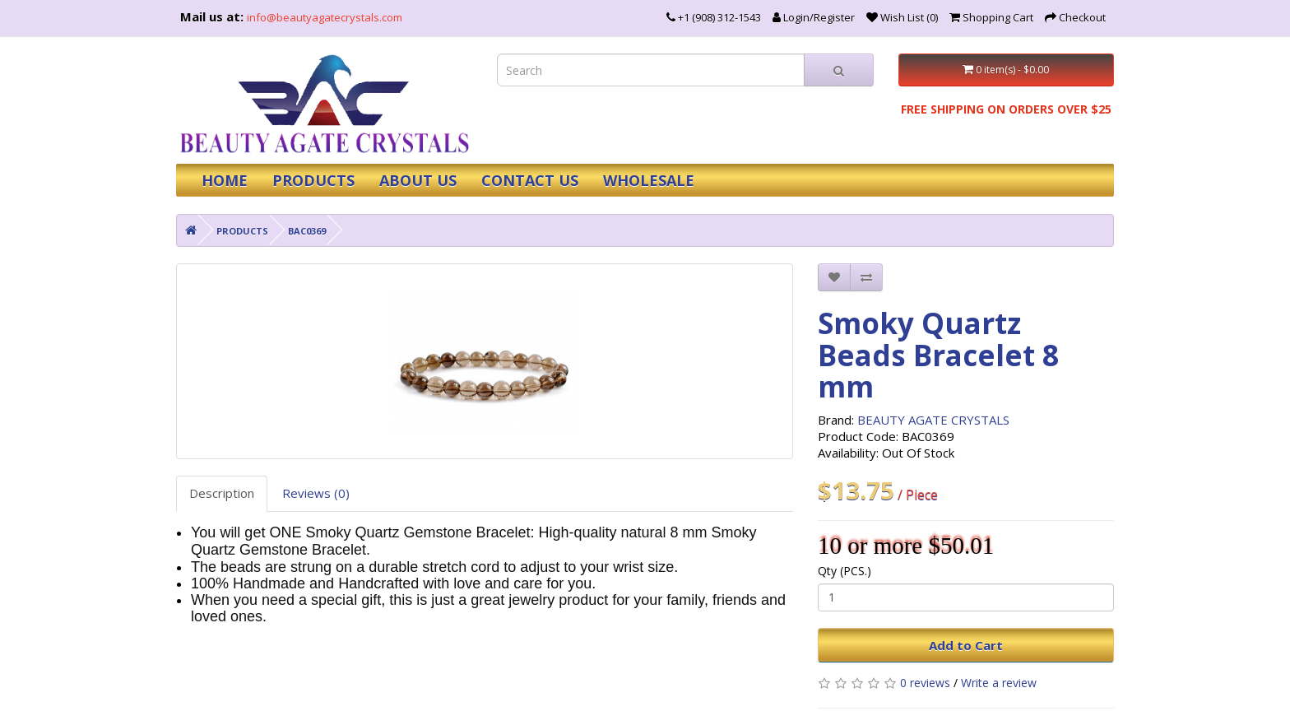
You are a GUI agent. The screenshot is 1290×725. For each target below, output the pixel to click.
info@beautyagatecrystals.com (324, 17)
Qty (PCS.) (844, 571)
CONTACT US (529, 180)
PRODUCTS (313, 180)
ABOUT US (418, 180)
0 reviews (925, 682)
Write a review (999, 682)
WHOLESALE (648, 180)
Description (221, 493)
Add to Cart (966, 645)
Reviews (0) (316, 493)
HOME (225, 180)
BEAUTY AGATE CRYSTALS (933, 419)
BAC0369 (307, 231)
